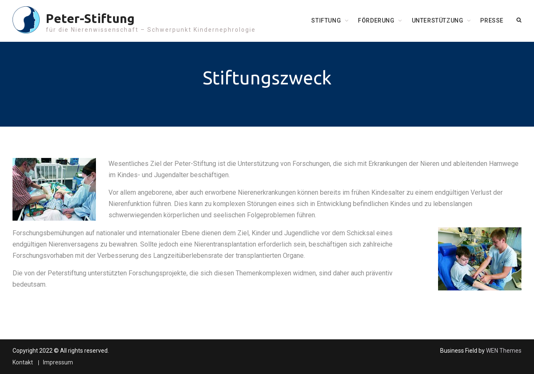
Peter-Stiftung (90, 18)
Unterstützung (437, 20)
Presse (492, 20)
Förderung (376, 20)
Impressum (58, 362)
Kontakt (23, 362)
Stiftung (326, 20)
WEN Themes (503, 350)
